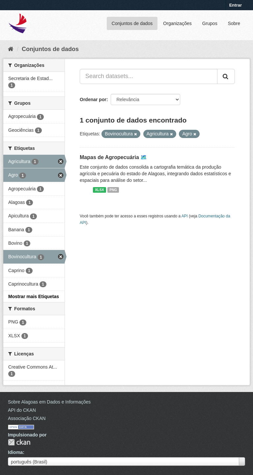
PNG (113, 190)
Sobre (234, 23)
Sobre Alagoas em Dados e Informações (49, 402)
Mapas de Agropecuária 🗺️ (113, 157)
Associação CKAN (26, 418)
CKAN (19, 442)
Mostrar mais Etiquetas (33, 296)
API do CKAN (22, 410)
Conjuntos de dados (132, 23)
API (185, 216)
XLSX (99, 190)
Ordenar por (93, 99)
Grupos (209, 23)
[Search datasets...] (148, 76)
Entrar (235, 5)
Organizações (177, 23)
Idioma (15, 452)
